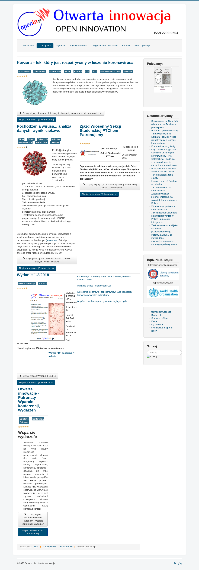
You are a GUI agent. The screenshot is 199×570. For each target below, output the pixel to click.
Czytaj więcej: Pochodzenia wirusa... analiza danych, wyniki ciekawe (47, 260)
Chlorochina (55, 71)
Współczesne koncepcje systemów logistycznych (102, 301)
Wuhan (31, 139)
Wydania (60, 45)
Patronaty (24, 422)
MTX (95, 71)
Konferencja (38, 419)
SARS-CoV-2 (40, 71)
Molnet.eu (56, 139)
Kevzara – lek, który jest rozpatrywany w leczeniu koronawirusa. (75, 62)
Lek (87, 71)
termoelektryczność (161, 312)
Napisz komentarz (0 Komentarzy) (99, 194)
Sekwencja (43, 139)
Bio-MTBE (156, 315)
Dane (154, 321)
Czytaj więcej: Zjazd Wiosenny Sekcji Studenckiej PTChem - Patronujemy (110, 186)
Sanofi (67, 71)
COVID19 (55, 142)
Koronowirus (24, 71)
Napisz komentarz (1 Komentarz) (36, 382)
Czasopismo (45, 45)
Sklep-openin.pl (142, 45)
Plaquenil (128, 71)
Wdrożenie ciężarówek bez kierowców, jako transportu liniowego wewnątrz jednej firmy (104, 293)
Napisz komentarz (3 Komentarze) (36, 119)
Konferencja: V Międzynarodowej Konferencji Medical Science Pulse (104, 278)
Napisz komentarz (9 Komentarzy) (36, 268)
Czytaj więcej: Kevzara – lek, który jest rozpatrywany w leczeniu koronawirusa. (60, 113)
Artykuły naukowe (78, 45)
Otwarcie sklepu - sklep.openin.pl (94, 285)
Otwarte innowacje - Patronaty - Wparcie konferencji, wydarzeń (29, 399)
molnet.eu (52, 240)
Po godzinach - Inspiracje (104, 45)
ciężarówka (157, 324)
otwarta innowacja (26, 283)
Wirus (21, 139)
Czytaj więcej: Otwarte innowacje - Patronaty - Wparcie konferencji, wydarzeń (33, 519)
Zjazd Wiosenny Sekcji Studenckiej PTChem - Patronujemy (100, 130)
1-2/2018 (43, 283)
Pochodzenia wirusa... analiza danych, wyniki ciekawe (44, 128)
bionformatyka (25, 142)
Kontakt (126, 45)
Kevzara (78, 71)
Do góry (178, 563)
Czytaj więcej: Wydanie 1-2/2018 (37, 376)
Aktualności (28, 45)
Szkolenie (24, 419)
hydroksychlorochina (110, 71)
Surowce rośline (159, 318)
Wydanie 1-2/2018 (33, 275)
